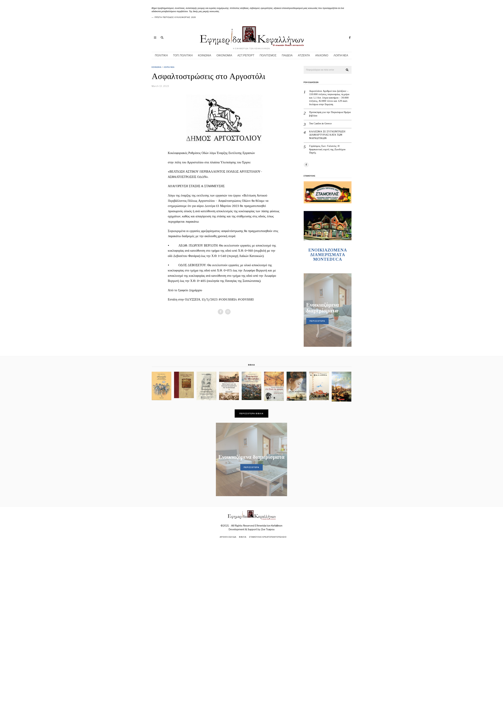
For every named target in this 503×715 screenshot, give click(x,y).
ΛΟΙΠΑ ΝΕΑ (341, 55)
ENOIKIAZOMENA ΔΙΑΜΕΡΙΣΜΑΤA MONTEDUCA (327, 255)
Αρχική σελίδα (228, 537)
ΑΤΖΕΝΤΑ (304, 55)
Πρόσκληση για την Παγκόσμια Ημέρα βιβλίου (330, 114)
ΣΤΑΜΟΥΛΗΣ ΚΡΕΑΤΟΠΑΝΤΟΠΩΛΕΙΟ (267, 537)
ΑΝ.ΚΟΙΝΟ (321, 55)
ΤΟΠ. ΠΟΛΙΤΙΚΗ (183, 55)
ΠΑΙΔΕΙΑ (287, 55)
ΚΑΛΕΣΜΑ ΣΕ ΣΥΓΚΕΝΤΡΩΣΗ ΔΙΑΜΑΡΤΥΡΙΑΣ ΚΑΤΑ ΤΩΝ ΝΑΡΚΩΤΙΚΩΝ (327, 134)
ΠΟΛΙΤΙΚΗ (161, 55)
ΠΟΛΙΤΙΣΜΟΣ (268, 55)
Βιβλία (242, 537)
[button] (347, 70)
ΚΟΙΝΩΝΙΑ (204, 55)
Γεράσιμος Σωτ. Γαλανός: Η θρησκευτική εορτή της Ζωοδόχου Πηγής (327, 149)
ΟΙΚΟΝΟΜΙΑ (224, 55)
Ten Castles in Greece (320, 123)
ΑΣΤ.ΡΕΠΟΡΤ (245, 55)
